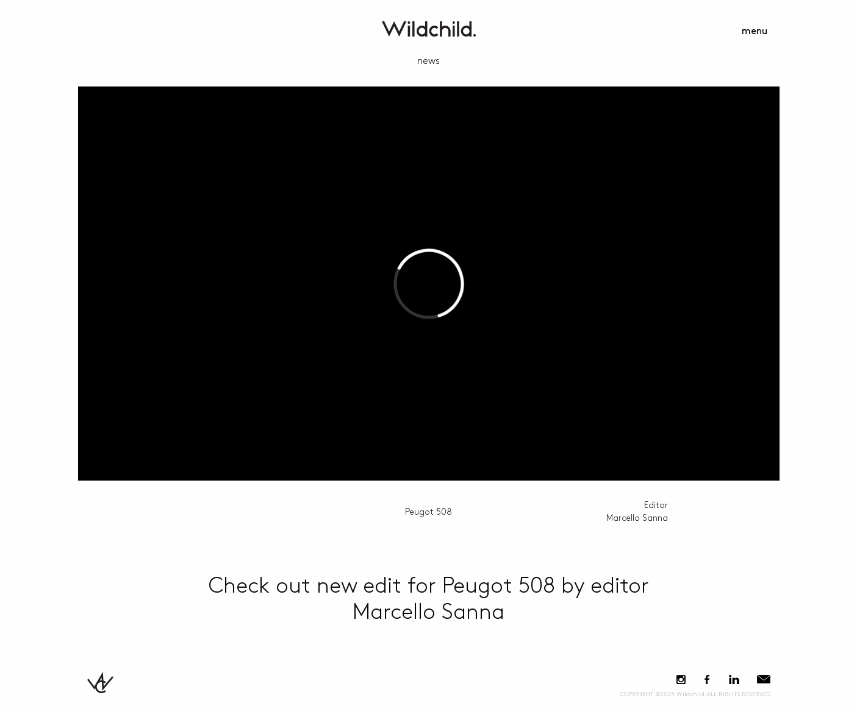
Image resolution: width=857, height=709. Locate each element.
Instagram (681, 679)
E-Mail (763, 679)
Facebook (707, 679)
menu (754, 31)
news (428, 61)
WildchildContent (429, 29)
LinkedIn (734, 679)
